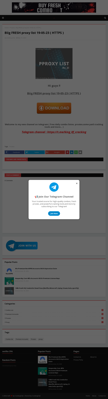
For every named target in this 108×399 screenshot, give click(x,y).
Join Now (54, 213)
